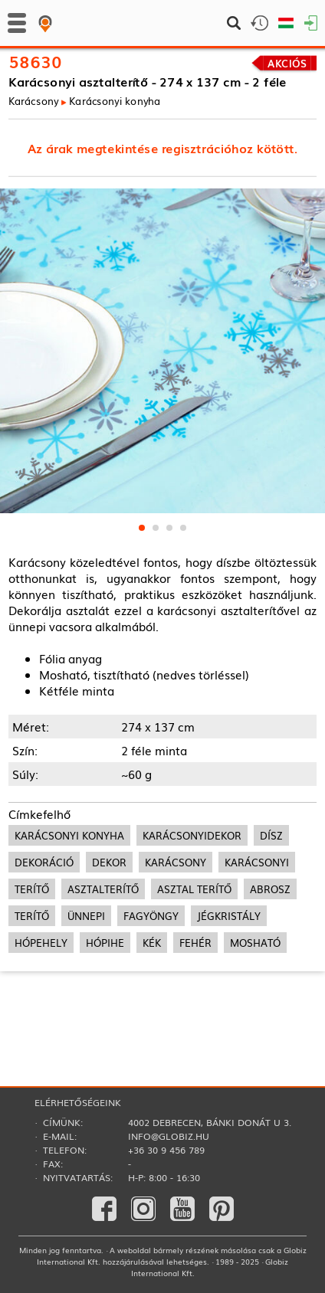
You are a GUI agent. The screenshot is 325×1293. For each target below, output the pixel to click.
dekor (109, 862)
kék (152, 942)
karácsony (175, 862)
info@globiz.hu (168, 1136)
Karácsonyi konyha (114, 100)
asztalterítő (103, 889)
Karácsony (33, 100)
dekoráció (44, 862)
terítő (32, 889)
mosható (255, 942)
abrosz (270, 889)
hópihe (105, 942)
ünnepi (86, 915)
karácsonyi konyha (69, 835)
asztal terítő (194, 889)
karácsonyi (257, 862)
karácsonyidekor (192, 835)
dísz (271, 835)
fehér (195, 942)
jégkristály (229, 915)
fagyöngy (151, 915)
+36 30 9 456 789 (166, 1150)
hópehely (41, 942)
